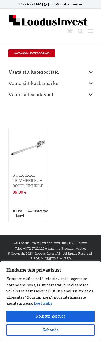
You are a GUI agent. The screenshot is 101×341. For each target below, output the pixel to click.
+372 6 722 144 (30, 4)
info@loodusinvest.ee (66, 4)
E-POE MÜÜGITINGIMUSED (50, 258)
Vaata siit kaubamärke (50, 83)
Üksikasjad (38, 211)
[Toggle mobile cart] (70, 31)
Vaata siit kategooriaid (50, 72)
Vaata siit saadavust (50, 94)
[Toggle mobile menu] (90, 31)
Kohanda (51, 329)
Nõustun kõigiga (50, 316)
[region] (50, 301)
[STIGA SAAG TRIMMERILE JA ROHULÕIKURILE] (28, 147)
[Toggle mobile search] (80, 31)
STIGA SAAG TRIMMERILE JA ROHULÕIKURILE (28, 180)
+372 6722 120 (33, 248)
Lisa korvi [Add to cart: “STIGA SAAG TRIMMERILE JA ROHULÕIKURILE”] (20, 213)
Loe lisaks (43, 303)
